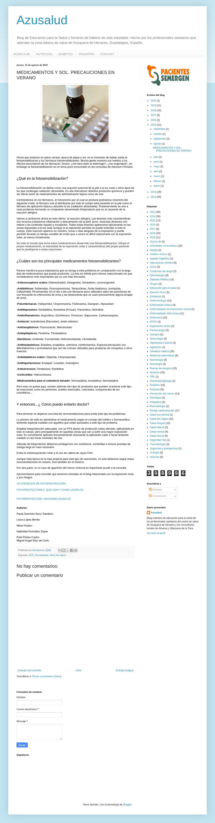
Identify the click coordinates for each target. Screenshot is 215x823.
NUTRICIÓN (44, 54)
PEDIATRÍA (86, 54)
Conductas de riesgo (161, 271)
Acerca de (155, 241)
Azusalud (42, 20)
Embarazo (155, 296)
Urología (154, 452)
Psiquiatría (156, 402)
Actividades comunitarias (163, 245)
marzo (157, 176)
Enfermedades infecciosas (164, 313)
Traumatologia (158, 444)
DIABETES (66, 54)
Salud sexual (157, 435)
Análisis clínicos (158, 254)
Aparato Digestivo (160, 258)
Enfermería (156, 317)
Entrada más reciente (29, 670)
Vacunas (154, 456)
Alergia (154, 250)
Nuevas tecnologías (161, 368)
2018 (154, 110)
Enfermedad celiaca (161, 305)
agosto (158, 143)
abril (156, 171)
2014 (154, 191)
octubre (158, 134)
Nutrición (155, 372)
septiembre (160, 138)
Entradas (155, 489)
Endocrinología (158, 300)
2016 (154, 120)
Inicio (78, 670)
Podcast (154, 389)
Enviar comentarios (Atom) (47, 676)
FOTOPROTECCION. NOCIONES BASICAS (44, 498)
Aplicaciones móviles (161, 262)
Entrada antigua (124, 670)
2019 (154, 105)
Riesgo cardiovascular (162, 410)
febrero (158, 181)
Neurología (156, 364)
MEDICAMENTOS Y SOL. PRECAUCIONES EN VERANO (172, 149)
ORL (152, 376)
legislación (155, 347)
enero (157, 185)
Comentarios (157, 496)
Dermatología (41, 555)
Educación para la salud (163, 288)
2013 (154, 196)
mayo (157, 166)
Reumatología (157, 406)
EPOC (153, 321)
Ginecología (156, 338)
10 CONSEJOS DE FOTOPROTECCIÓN (41, 483)
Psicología (155, 397)
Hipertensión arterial (161, 342)
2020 (154, 100)
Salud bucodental (159, 414)
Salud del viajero (58, 555)
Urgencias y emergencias (164, 448)
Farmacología (157, 330)
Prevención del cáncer (162, 393)
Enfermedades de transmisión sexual (170, 309)
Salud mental (157, 431)
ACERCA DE (21, 54)
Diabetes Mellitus (159, 279)
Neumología (156, 359)
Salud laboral (157, 427)
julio (156, 156)
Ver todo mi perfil (156, 533)
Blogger (127, 804)
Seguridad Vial (158, 440)
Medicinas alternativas (162, 355)
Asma (153, 266)
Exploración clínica (160, 326)
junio (157, 161)
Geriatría (155, 334)
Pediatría (155, 385)
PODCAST (107, 54)
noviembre (160, 129)
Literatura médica (159, 351)
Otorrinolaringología (161, 381)
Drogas (154, 283)
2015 (31, 555)
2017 (154, 115)
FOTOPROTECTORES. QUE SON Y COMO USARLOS (50, 489)
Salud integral (157, 423)
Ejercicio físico (158, 292)
